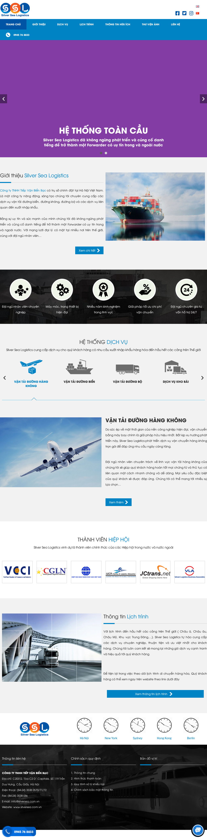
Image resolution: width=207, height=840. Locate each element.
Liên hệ (175, 24)
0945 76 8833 (21, 34)
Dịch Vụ (62, 24)
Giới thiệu (38, 24)
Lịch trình (87, 24)
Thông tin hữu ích (117, 24)
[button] (101, 153)
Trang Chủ (13, 24)
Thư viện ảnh (150, 24)
